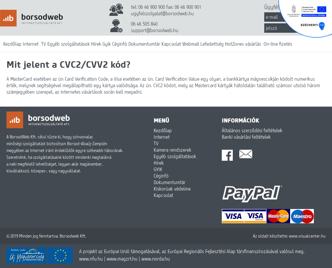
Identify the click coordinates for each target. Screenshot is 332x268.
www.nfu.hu (91, 258)
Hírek (96, 44)
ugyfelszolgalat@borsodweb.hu (162, 13)
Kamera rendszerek (172, 149)
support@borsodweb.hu (154, 30)
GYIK (158, 169)
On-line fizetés (278, 44)
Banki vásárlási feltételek (246, 137)
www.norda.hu (155, 258)
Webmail (190, 44)
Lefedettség (212, 44)
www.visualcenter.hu (307, 236)
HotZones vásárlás (243, 44)
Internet (31, 44)
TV (43, 44)
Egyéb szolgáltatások (68, 44)
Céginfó (119, 44)
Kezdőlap (12, 44)
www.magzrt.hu (122, 258)
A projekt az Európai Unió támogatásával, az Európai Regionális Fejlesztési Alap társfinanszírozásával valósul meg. (191, 251)
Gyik (106, 44)
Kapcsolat (171, 44)
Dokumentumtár (144, 44)
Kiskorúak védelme (172, 188)
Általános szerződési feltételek (252, 130)
